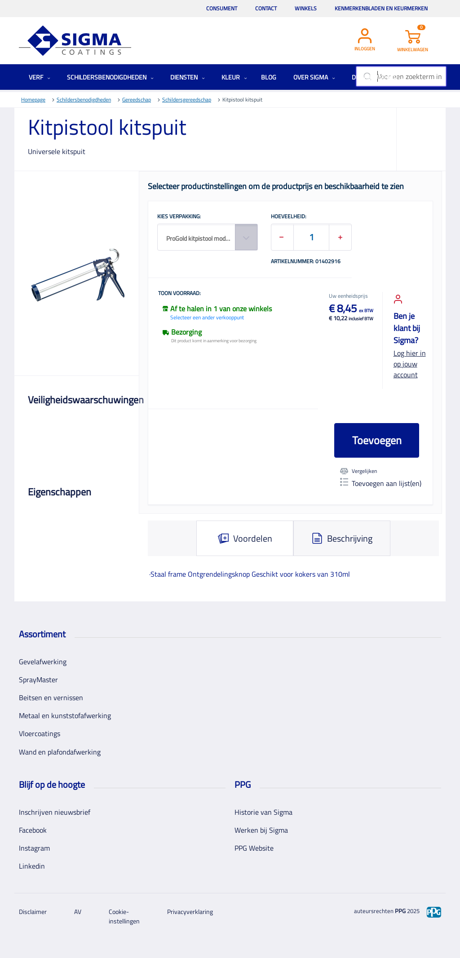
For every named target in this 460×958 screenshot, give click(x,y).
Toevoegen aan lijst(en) (380, 483)
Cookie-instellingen (124, 916)
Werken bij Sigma (261, 830)
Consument (221, 8)
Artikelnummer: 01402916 (306, 261)
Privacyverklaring (190, 911)
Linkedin (32, 866)
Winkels (306, 8)
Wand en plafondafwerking (60, 751)
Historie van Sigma (263, 812)
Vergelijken (358, 471)
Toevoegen (377, 440)
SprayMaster (38, 679)
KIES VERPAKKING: (179, 217)
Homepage (33, 99)
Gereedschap (136, 99)
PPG (400, 910)
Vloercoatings (39, 733)
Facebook (33, 830)
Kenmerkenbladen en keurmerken (381, 8)
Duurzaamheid (378, 77)
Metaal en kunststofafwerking (65, 715)
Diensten (187, 77)
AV (77, 911)
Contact (266, 8)
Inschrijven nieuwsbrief (54, 812)
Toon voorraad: (179, 293)
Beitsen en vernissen (51, 697)
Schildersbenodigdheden (110, 77)
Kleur (234, 77)
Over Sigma (314, 77)
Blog (268, 77)
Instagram (34, 848)
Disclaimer (33, 911)
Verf (39, 77)
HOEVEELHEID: (288, 217)
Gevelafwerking (42, 661)
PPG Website (254, 848)
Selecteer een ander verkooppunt (207, 317)
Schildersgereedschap (186, 99)
